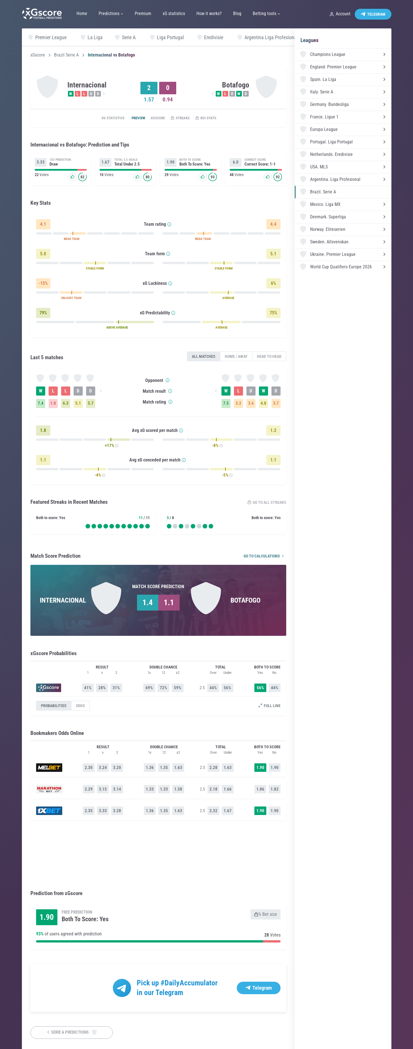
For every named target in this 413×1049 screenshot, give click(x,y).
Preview (132, 118)
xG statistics (104, 118)
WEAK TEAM (71, 239)
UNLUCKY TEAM (71, 298)
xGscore (37, 55)
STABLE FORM (95, 269)
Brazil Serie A (66, 55)
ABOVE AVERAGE (117, 328)
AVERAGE (228, 298)
